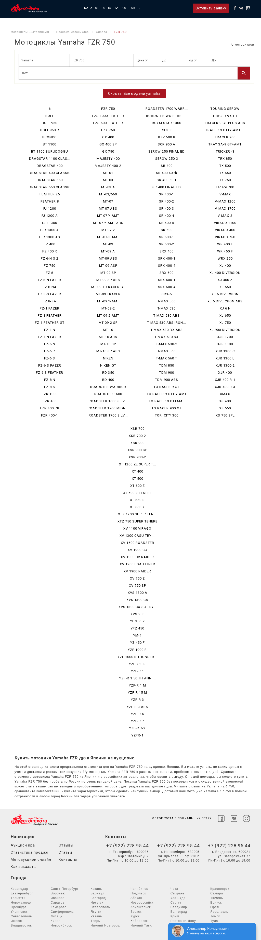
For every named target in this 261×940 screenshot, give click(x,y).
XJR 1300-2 (225, 365)
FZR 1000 (50, 394)
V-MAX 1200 (225, 201)
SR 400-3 (166, 208)
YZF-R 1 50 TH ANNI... (137, 678)
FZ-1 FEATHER (50, 315)
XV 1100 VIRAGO (137, 528)
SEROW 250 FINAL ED (166, 151)
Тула (214, 921)
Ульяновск (19, 912)
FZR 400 (50, 401)
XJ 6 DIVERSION (225, 294)
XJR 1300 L (225, 358)
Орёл (214, 907)
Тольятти (18, 898)
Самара (216, 893)
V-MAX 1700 (225, 208)
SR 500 (167, 230)
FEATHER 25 (50, 194)
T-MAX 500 (167, 301)
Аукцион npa (23, 845)
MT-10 (108, 330)
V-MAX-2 (225, 216)
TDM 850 (166, 365)
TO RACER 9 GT (166, 387)
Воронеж (58, 893)
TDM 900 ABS (166, 380)
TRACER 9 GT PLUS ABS (225, 123)
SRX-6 (167, 294)
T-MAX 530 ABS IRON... (166, 323)
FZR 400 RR (49, 408)
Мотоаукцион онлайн (31, 859)
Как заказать (23, 866)
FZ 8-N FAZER (49, 280)
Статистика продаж (29, 852)
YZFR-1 (137, 735)
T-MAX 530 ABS (166, 315)
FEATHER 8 (50, 201)
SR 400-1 (166, 194)
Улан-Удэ (178, 898)
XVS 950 (137, 614)
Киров (55, 921)
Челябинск (139, 889)
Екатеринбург (22, 893)
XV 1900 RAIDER (137, 571)
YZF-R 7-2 (137, 728)
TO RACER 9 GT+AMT (166, 401)
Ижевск (17, 921)
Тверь (95, 921)
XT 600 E (137, 486)
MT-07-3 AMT (108, 237)
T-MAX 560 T (166, 358)
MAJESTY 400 (108, 158)
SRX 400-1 (166, 258)
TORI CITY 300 (166, 415)
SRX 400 (167, 251)
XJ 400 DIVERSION (225, 273)
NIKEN (108, 358)
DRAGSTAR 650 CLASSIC (50, 187)
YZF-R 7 (137, 721)
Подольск (138, 893)
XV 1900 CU (137, 550)
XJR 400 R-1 (225, 380)
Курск (135, 916)
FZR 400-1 (49, 415)
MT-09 (108, 244)
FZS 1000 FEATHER (108, 116)
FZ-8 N (49, 380)
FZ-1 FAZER (49, 308)
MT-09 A (108, 251)
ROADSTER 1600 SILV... (108, 401)
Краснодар (19, 889)
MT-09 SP (108, 273)
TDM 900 (166, 372)
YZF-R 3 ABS (137, 707)
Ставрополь (100, 907)
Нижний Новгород (105, 925)
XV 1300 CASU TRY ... (137, 536)
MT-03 (108, 180)
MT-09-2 (108, 308)
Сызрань (178, 893)
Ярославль (219, 912)
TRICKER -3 (225, 151)
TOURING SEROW (225, 109)
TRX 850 (225, 158)
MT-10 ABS (108, 337)
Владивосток (21, 925)
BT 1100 (49, 144)
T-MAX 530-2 (166, 344)
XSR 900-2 (137, 457)
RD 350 (108, 372)
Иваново (58, 898)
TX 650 (225, 173)
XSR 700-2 (137, 436)
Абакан (136, 898)
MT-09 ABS (108, 258)
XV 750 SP (137, 585)
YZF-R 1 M (137, 685)
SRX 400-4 (166, 265)
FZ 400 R (49, 251)
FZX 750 (108, 130)
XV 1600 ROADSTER (137, 543)
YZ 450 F (137, 642)
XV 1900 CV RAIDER (137, 557)
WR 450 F (225, 251)
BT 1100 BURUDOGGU (49, 151)
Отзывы (66, 845)
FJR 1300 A (49, 230)
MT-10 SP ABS (108, 351)
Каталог (91, 8)
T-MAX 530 (167, 308)
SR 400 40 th (166, 173)
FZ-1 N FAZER (49, 337)
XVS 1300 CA (137, 600)
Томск (215, 916)
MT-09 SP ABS (108, 280)
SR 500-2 (166, 244)
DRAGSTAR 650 (50, 180)
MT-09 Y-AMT (108, 301)
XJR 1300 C (225, 351)
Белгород (98, 898)
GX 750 (108, 151)
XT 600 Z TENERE (137, 493)
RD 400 (108, 380)
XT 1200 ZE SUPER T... (137, 464)
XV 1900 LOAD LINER (137, 564)
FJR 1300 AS (49, 237)
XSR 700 (137, 429)
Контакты (131, 8)
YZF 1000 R (137, 650)
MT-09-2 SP (108, 323)
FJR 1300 (49, 223)
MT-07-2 (108, 230)
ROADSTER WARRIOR (108, 387)
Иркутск (96, 902)
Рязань (96, 916)
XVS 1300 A (137, 593)
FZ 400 (49, 244)
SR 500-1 (166, 237)
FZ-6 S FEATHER (49, 372)
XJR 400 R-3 (225, 387)
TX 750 (225, 180)
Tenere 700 (225, 187)
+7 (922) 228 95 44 (127, 845)
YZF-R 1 (137, 671)
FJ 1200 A (50, 216)
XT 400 (137, 471)
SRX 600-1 (166, 280)
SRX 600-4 (166, 287)
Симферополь (62, 912)
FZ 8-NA (50, 287)
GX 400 (108, 137)
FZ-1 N (49, 330)
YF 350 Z (137, 621)
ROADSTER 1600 (108, 394)
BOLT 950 (49, 123)
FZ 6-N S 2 (49, 258)
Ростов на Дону (183, 921)
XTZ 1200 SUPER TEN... (137, 514)
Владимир (179, 907)
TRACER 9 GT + (225, 116)
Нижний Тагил (141, 925)
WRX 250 (225, 258)
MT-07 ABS (108, 208)
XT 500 (137, 478)
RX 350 (167, 130)
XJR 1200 (225, 337)
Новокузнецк (21, 902)
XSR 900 (137, 443)
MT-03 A (108, 187)
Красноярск (219, 889)
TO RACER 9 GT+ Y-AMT (167, 394)
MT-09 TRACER (108, 294)
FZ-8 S (49, 387)
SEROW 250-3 (166, 158)
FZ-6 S (49, 358)
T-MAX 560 (167, 351)
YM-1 (137, 635)
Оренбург (18, 907)
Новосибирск (61, 925)
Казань (96, 889)
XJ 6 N (225, 308)
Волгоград (179, 912)
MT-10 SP (108, 344)
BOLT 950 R (49, 130)
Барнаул (97, 893)
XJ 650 (225, 315)
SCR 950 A (166, 144)
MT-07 (108, 201)
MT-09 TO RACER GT (108, 287)
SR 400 (167, 166)
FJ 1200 (49, 208)
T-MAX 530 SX (166, 337)
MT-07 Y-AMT (108, 216)
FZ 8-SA (49, 301)
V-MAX (225, 194)
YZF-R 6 (137, 714)
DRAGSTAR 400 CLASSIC (50, 173)
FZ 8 (49, 273)
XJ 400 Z (225, 280)
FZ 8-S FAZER (49, 294)
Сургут (176, 902)
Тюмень (216, 898)
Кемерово (59, 907)
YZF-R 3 (137, 700)
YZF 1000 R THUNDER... (137, 657)
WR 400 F (225, 244)
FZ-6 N (49, 344)
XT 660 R (137, 500)
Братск (136, 912)
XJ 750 (225, 323)
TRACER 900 (225, 137)
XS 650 (225, 408)
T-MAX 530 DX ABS (167, 330)
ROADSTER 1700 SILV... (108, 415)
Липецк (56, 916)
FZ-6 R (49, 351)
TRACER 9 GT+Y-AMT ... (225, 130)
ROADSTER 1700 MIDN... (108, 408)
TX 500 (225, 166)
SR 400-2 (166, 201)
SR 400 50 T (167, 180)
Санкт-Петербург (65, 889)
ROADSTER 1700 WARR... (167, 109)
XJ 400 (225, 265)
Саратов (57, 902)
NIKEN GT (108, 365)
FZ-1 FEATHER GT (49, 323)
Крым (175, 916)
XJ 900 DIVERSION (225, 330)
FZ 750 (49, 265)
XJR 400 (225, 372)
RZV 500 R (166, 137)
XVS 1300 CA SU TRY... (137, 607)
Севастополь (21, 916)
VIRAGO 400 (225, 230)
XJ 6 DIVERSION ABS (225, 301)
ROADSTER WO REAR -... (166, 116)
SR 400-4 (166, 216)
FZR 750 (108, 109)
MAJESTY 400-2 (108, 166)
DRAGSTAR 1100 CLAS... (49, 158)
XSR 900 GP (137, 450)
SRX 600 (167, 273)
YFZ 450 (137, 628)
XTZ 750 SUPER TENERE (138, 521)
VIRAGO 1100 (225, 223)
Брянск (216, 902)
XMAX (225, 394)
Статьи (65, 852)
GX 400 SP (108, 144)
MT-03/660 (108, 194)
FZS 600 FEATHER (108, 123)
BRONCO (49, 137)
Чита (174, 889)
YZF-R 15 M (137, 692)
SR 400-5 (166, 223)
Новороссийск (141, 902)
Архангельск (140, 907)
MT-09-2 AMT (108, 315)
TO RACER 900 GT (166, 408)
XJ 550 (225, 287)
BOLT (49, 116)
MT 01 (108, 173)
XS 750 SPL (225, 415)
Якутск (95, 912)
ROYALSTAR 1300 (166, 123)
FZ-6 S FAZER (49, 365)
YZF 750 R (137, 664)
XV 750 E (137, 578)
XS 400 (225, 401)
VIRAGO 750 (225, 237)
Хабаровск (139, 921)
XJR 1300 (225, 344)
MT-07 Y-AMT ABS (108, 223)
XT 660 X (137, 507)
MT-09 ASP (108, 265)
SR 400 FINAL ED (166, 187)
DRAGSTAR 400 (50, 166)
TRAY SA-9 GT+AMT (225, 144)
